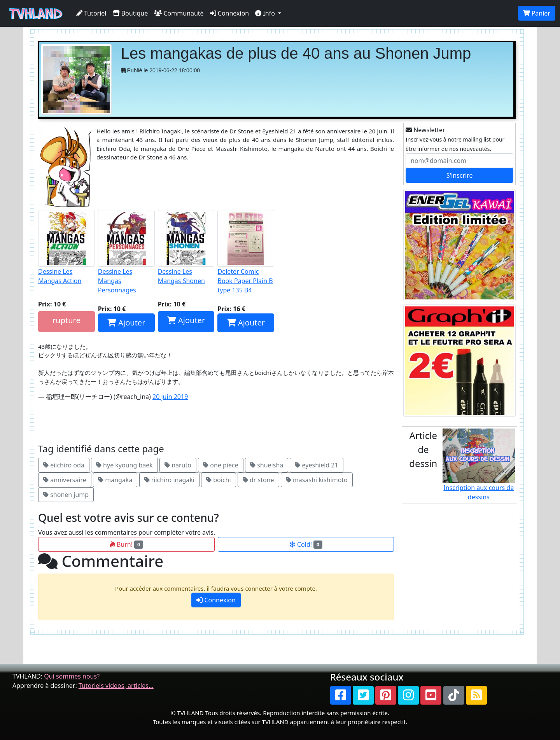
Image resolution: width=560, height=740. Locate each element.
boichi (218, 480)
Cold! (305, 544)
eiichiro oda (63, 465)
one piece (220, 465)
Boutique (130, 13)
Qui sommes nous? (72, 676)
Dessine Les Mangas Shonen (186, 247)
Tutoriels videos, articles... (116, 685)
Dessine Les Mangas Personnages (126, 252)
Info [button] (265, 13)
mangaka (115, 480)
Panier (536, 13)
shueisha (266, 465)
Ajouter (126, 322)
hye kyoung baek (124, 465)
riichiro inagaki (169, 480)
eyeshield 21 (316, 465)
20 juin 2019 (170, 396)
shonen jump (66, 494)
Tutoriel (91, 13)
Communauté (178, 13)
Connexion (229, 13)
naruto (177, 465)
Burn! (126, 544)
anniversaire (64, 480)
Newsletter (425, 130)
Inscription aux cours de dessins (479, 465)
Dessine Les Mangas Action (66, 247)
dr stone (258, 480)
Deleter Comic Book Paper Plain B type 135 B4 (245, 252)
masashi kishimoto (317, 480)
